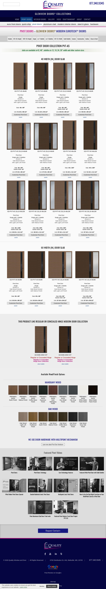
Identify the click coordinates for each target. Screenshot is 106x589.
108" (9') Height (27, 39)
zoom (20, 117)
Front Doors (26, 19)
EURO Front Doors (14, 24)
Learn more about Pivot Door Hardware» (53, 444)
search (11, 4)
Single (34, 39)
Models (10, 39)
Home (17, 19)
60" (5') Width (58, 39)
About (79, 19)
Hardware (94, 24)
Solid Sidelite (67, 39)
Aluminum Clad (49, 24)
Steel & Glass (83, 24)
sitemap (53, 582)
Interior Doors (40, 19)
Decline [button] (42, 586)
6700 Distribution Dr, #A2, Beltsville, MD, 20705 (66, 560)
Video (59, 19)
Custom (74, 39)
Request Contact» (53, 530)
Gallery (51, 19)
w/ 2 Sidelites (49, 39)
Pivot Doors (37, 24)
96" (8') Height (17, 39)
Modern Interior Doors (67, 24)
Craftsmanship (69, 19)
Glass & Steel (94, 39)
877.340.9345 (96, 3)
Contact (87, 19)
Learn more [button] (23, 587)
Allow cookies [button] (51, 586)
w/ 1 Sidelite (41, 39)
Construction (80, 39)
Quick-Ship (26, 24)
